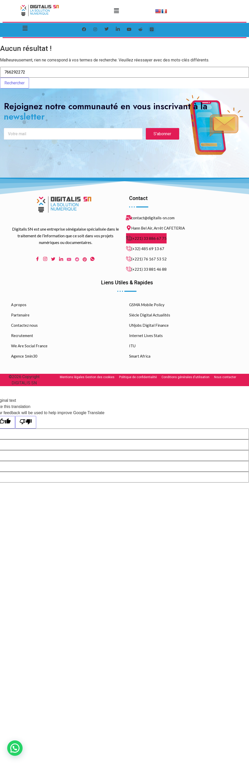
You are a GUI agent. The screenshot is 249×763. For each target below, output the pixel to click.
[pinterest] (152, 29)
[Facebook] (84, 29)
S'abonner (162, 134)
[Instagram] (45, 259)
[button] (116, 11)
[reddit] (140, 29)
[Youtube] (69, 259)
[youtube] (129, 29)
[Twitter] (106, 29)
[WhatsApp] (92, 259)
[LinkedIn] (118, 29)
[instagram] (95, 29)
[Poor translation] (25, 422)
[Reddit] (77, 259)
